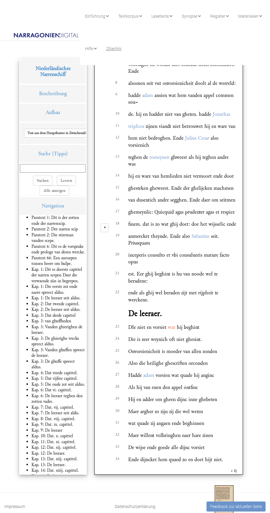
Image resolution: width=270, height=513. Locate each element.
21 (117, 273)
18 (117, 223)
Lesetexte (161, 16)
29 (117, 399)
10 (117, 113)
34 (117, 459)
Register (219, 16)
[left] (105, 227)
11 (117, 125)
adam (147, 95)
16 (117, 199)
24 (117, 339)
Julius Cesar (197, 138)
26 (117, 362)
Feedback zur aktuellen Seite (236, 506)
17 (117, 211)
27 (117, 374)
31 (117, 422)
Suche (44, 153)
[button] (65, 133)
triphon (136, 126)
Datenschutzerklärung (135, 506)
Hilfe (91, 48)
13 (117, 156)
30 (117, 411)
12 (117, 137)
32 (117, 435)
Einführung (97, 16)
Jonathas (221, 114)
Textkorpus (130, 16)
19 (117, 235)
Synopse (191, 16)
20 (117, 254)
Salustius (200, 236)
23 (117, 326)
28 (117, 387)
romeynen (159, 157)
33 (117, 447)
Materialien (250, 16)
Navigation (53, 206)
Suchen (43, 181)
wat (171, 327)
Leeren (66, 181)
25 (117, 351)
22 (117, 292)
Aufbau (53, 112)
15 (117, 187)
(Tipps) (60, 153)
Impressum (14, 506)
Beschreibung (53, 93)
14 (117, 175)
